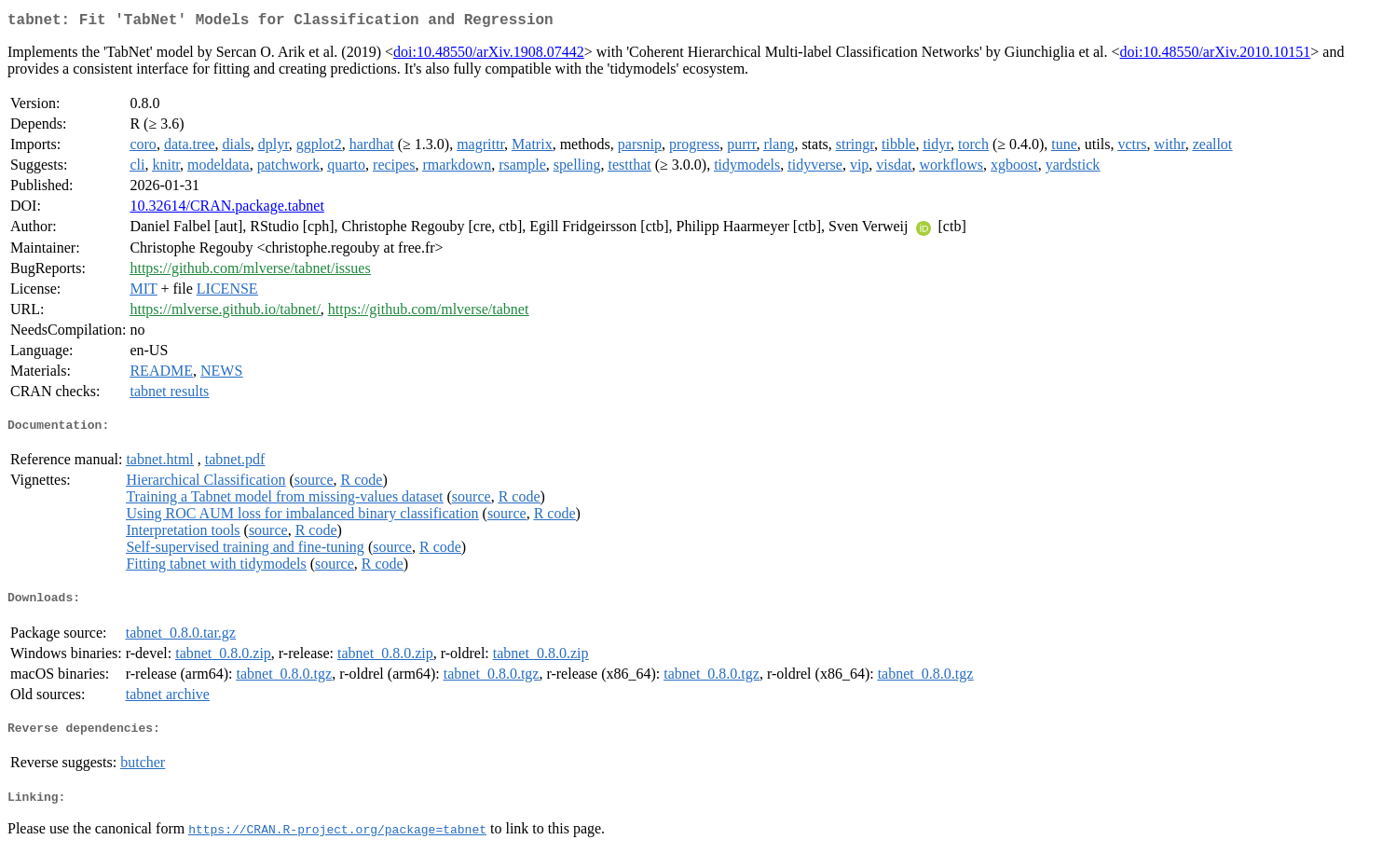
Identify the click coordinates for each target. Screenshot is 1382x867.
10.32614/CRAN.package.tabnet (226, 209)
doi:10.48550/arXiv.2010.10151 (1215, 55)
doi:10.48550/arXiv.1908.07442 (488, 55)
